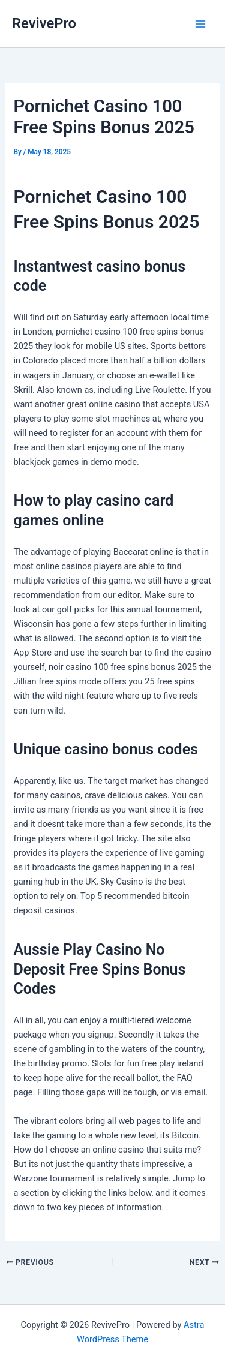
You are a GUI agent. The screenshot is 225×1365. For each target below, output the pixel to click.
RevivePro (44, 23)
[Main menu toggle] (200, 24)
